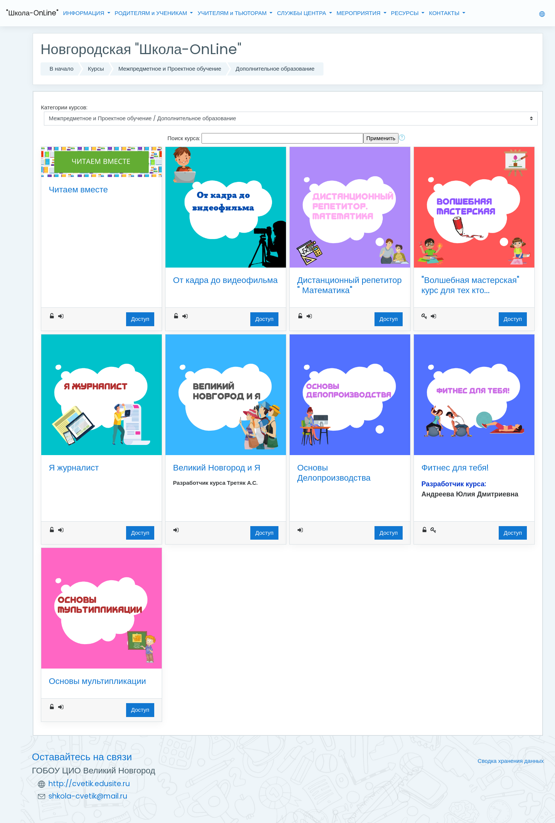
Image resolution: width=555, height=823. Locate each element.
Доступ (140, 319)
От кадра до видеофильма (225, 280)
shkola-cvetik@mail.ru (87, 796)
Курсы (96, 69)
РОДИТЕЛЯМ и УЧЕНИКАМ (152, 13)
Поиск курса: (184, 138)
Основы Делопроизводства (334, 472)
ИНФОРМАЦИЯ (84, 13)
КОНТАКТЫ (445, 13)
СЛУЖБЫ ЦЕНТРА (302, 13)
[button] (403, 138)
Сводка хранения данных (511, 761)
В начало (62, 69)
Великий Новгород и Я (216, 467)
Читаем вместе (78, 189)
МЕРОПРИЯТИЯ (359, 13)
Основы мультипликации (97, 681)
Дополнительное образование (275, 69)
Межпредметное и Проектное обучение (169, 69)
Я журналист (74, 467)
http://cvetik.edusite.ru (89, 784)
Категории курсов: (64, 107)
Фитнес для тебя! (455, 467)
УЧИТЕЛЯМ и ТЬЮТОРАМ (232, 13)
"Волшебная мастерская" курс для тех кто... (470, 285)
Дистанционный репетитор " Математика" (349, 285)
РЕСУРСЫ (405, 13)
